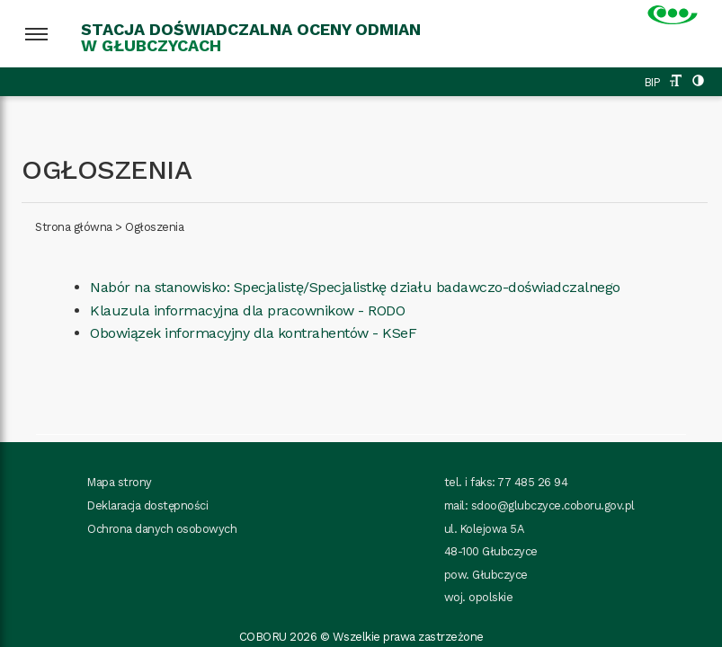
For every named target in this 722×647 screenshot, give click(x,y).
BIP (653, 82)
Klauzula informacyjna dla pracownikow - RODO (247, 310)
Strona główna (73, 227)
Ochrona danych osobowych (161, 529)
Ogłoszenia (154, 227)
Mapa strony (119, 482)
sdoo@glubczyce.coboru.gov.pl (553, 505)
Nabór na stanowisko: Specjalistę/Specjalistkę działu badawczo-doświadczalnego (355, 287)
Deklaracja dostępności (147, 505)
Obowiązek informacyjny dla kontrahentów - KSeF (253, 332)
